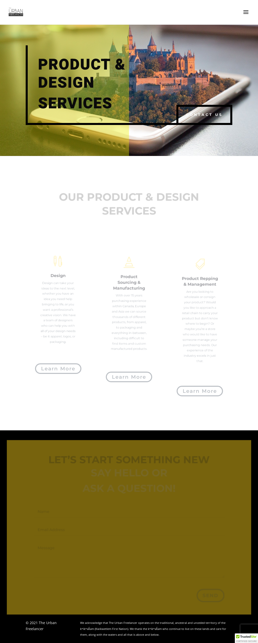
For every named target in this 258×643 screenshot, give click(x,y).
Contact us (204, 114)
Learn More (58, 369)
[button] (246, 638)
